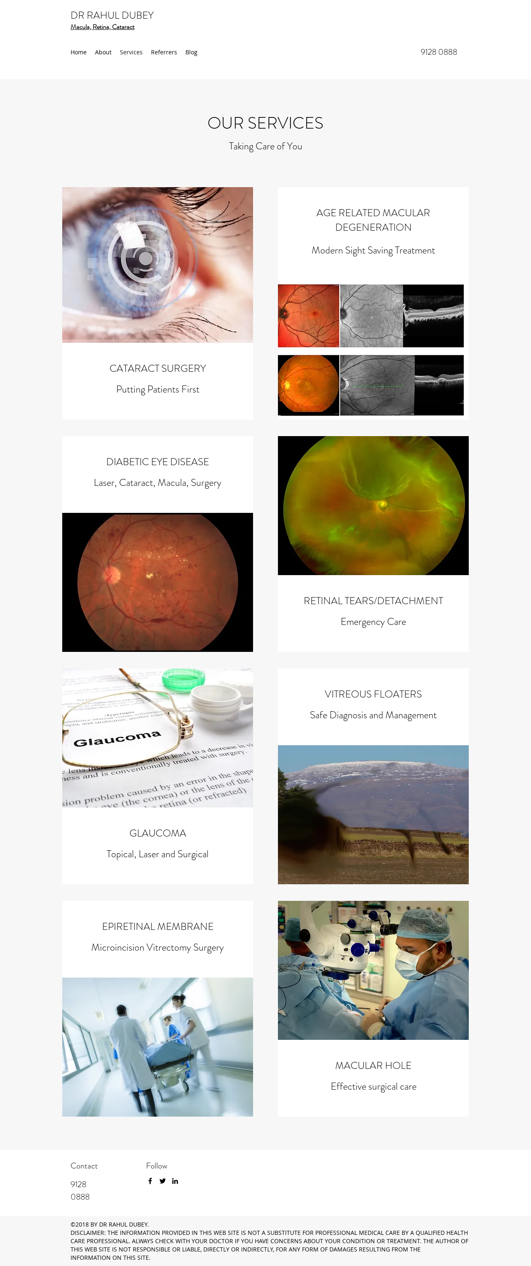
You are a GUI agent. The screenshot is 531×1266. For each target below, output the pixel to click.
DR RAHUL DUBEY (112, 15)
